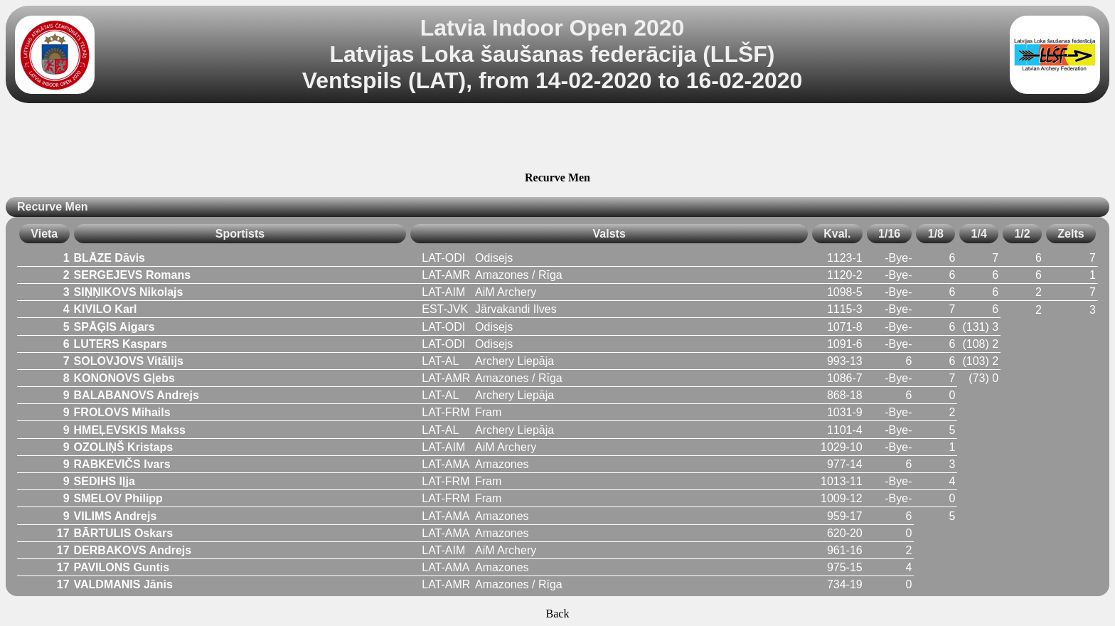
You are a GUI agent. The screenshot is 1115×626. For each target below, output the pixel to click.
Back (558, 614)
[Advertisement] (557, 139)
